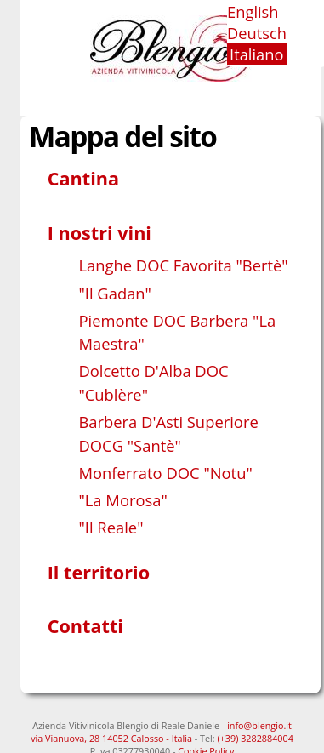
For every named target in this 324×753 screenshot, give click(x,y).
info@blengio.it (259, 725)
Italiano (256, 54)
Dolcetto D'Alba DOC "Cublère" (153, 382)
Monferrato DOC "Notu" (165, 472)
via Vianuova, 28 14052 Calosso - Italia (111, 738)
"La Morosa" (122, 500)
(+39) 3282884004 (255, 738)
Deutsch (257, 32)
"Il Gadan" (114, 293)
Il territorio (99, 572)
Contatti (85, 625)
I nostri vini (99, 232)
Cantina (83, 178)
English (253, 11)
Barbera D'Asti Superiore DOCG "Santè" (168, 433)
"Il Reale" (110, 527)
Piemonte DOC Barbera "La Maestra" (177, 332)
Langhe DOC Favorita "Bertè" (182, 265)
